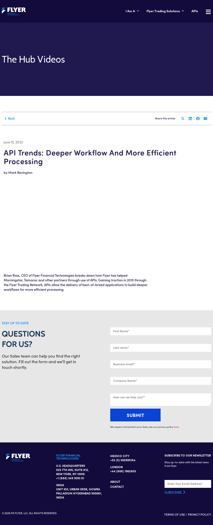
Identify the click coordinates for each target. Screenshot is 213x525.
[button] (183, 118)
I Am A (132, 11)
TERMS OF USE (174, 514)
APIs (194, 11)
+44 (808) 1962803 (123, 471)
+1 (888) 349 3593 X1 (70, 478)
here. (176, 427)
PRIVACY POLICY (199, 514)
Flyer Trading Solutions (165, 11)
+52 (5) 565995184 (123, 460)
